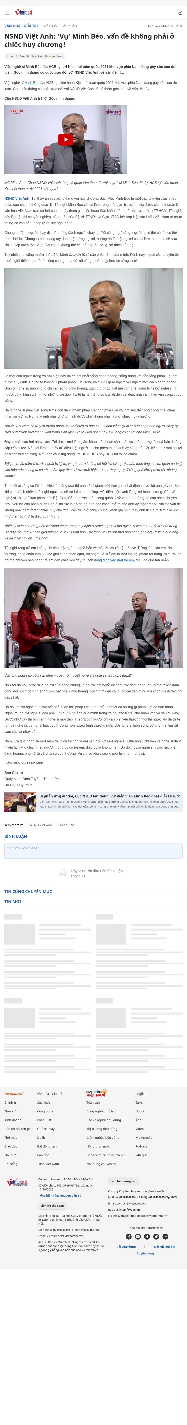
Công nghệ (45, 1111)
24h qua (142, 1155)
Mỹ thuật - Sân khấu (60, 26)
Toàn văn (93, 1102)
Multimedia (144, 1137)
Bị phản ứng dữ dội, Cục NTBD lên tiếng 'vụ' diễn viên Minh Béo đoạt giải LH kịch (110, 796)
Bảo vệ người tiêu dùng (103, 1120)
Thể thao (10, 1137)
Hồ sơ (140, 1111)
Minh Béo (32, 83)
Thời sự (9, 1111)
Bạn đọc (43, 1155)
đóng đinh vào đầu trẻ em (114, 560)
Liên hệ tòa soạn (52, 1206)
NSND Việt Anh (16, 198)
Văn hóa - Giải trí (21, 26)
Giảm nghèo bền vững (102, 1137)
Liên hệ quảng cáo (123, 1181)
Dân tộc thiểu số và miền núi (107, 1155)
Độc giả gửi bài (164, 1247)
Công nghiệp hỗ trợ (100, 1111)
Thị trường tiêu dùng (102, 1129)
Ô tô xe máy (46, 1129)
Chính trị (10, 1102)
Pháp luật (44, 1120)
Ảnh (138, 1120)
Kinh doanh (12, 1120)
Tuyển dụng (145, 1253)
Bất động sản (47, 1146)
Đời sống (11, 1164)
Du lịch (42, 1137)
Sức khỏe (43, 1102)
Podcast (141, 1146)
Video (140, 1129)
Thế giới (10, 1155)
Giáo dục (10, 1146)
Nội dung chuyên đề (101, 1164)
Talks (139, 1102)
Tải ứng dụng (126, 1247)
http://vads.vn (129, 1210)
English (141, 1094)
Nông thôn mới (97, 1146)
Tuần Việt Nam (48, 1164)
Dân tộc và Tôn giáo (18, 1129)
